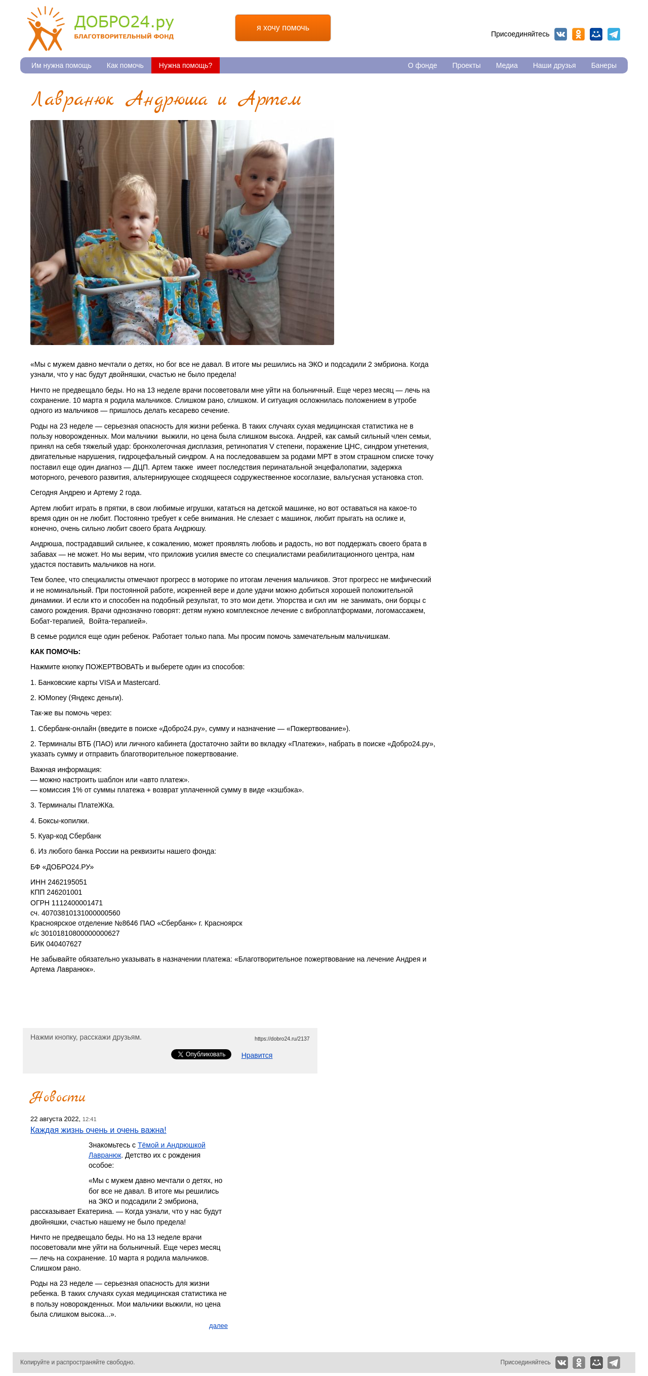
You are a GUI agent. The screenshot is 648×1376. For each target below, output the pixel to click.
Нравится (257, 1055)
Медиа (507, 65)
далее (218, 1325)
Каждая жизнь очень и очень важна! (98, 1129)
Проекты (466, 65)
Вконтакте (560, 34)
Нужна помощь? (185, 65)
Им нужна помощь (61, 65)
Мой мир (596, 34)
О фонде (422, 65)
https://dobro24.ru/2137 (282, 1039)
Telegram (614, 34)
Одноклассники (578, 34)
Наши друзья (554, 65)
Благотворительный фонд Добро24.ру (100, 28)
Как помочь (125, 65)
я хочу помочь (283, 27)
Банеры (604, 65)
